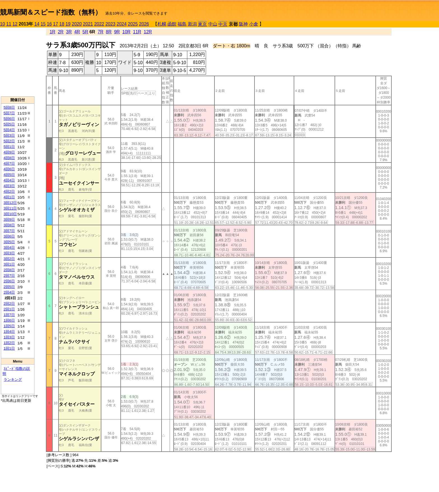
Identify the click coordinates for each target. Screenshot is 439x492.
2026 (144, 24)
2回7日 (9, 275)
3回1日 (9, 264)
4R (77, 31)
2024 (121, 24)
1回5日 (9, 326)
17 (55, 24)
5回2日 (9, 141)
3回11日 (10, 208)
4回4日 (9, 180)
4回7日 (9, 163)
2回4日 (9, 292)
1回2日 (9, 343)
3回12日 (10, 203)
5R (85, 31)
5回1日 (9, 147)
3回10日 (10, 214)
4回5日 (9, 175)
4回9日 (9, 152)
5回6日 (9, 119)
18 (61, 24)
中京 (222, 24)
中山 (212, 24)
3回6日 (9, 236)
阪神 (243, 24)
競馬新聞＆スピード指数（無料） (51, 12)
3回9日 (9, 219)
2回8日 (9, 270)
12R (148, 31)
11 (8, 24)
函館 (171, 24)
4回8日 (9, 158)
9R (117, 31)
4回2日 (9, 191)
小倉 (253, 24)
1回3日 (9, 337)
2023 (110, 24)
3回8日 (9, 225)
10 (2, 24)
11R (137, 31)
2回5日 (9, 287)
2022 (99, 24)
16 (49, 24)
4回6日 (9, 169)
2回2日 (9, 303)
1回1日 (9, 348)
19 (68, 24)
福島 (182, 24)
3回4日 (9, 247)
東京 (202, 24)
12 (15, 24)
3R (69, 31)
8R (108, 31)
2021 (88, 24)
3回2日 (9, 259)
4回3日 (9, 186)
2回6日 (9, 281)
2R (60, 31)
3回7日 (9, 231)
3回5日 (9, 242)
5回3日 (9, 135)
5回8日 (9, 107)
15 (43, 24)
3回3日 (9, 253)
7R (100, 31)
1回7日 (9, 315)
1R (52, 31)
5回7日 (9, 113)
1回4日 (9, 331)
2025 (133, 24)
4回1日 (9, 197)
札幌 (161, 24)
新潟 (192, 24)
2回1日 (9, 309)
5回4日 (9, 130)
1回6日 (9, 320)
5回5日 (9, 124)
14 (36, 24)
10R (126, 31)
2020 (77, 24)
